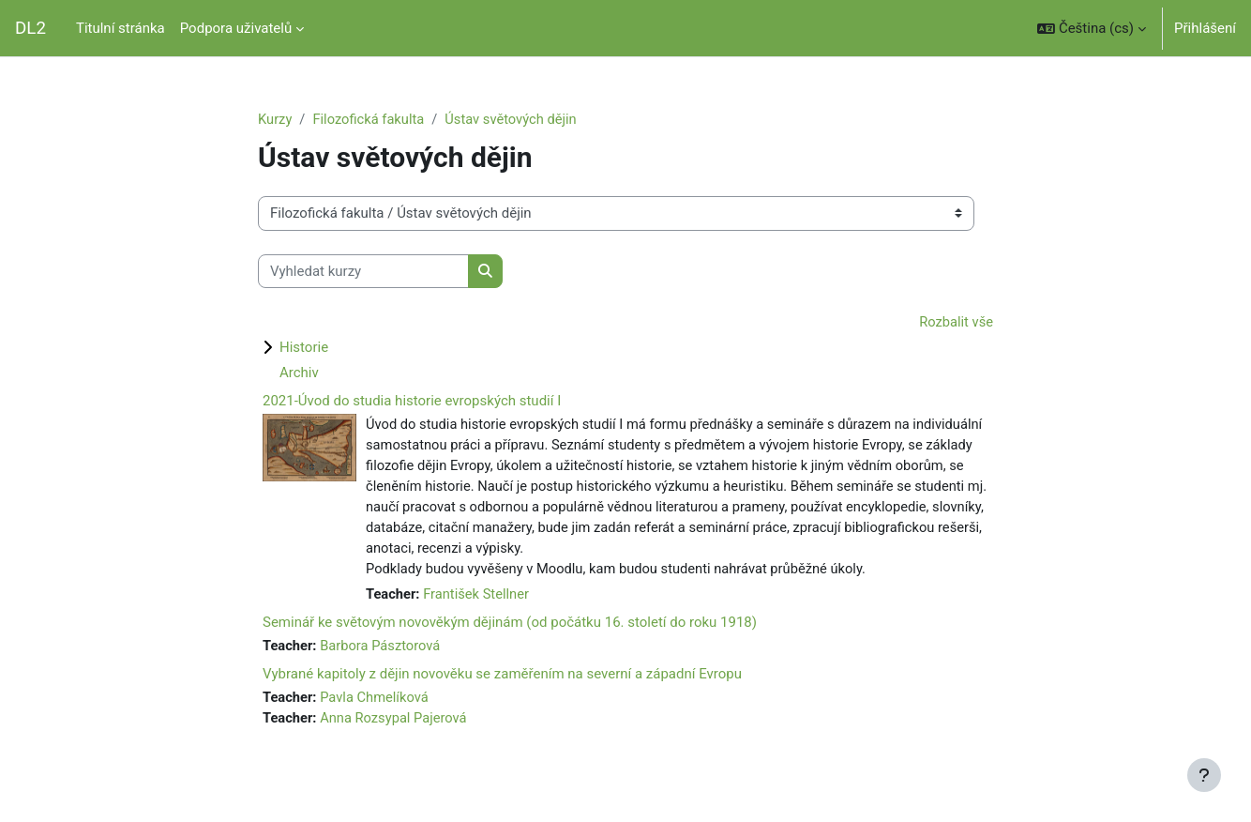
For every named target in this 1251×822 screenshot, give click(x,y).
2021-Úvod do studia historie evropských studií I (412, 401)
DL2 (30, 28)
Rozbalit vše (955, 322)
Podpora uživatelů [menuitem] (236, 28)
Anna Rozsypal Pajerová (397, 724)
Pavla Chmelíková (377, 702)
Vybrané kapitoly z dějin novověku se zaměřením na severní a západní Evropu (502, 679)
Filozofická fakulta (370, 119)
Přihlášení (1205, 28)
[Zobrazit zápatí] (1204, 775)
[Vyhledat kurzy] (363, 271)
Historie (303, 348)
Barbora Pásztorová (383, 651)
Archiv (299, 373)
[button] (1091, 28)
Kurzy (275, 119)
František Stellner (479, 598)
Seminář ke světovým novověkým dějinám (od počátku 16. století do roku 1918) (510, 627)
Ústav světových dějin (515, 119)
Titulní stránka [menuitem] (120, 28)
